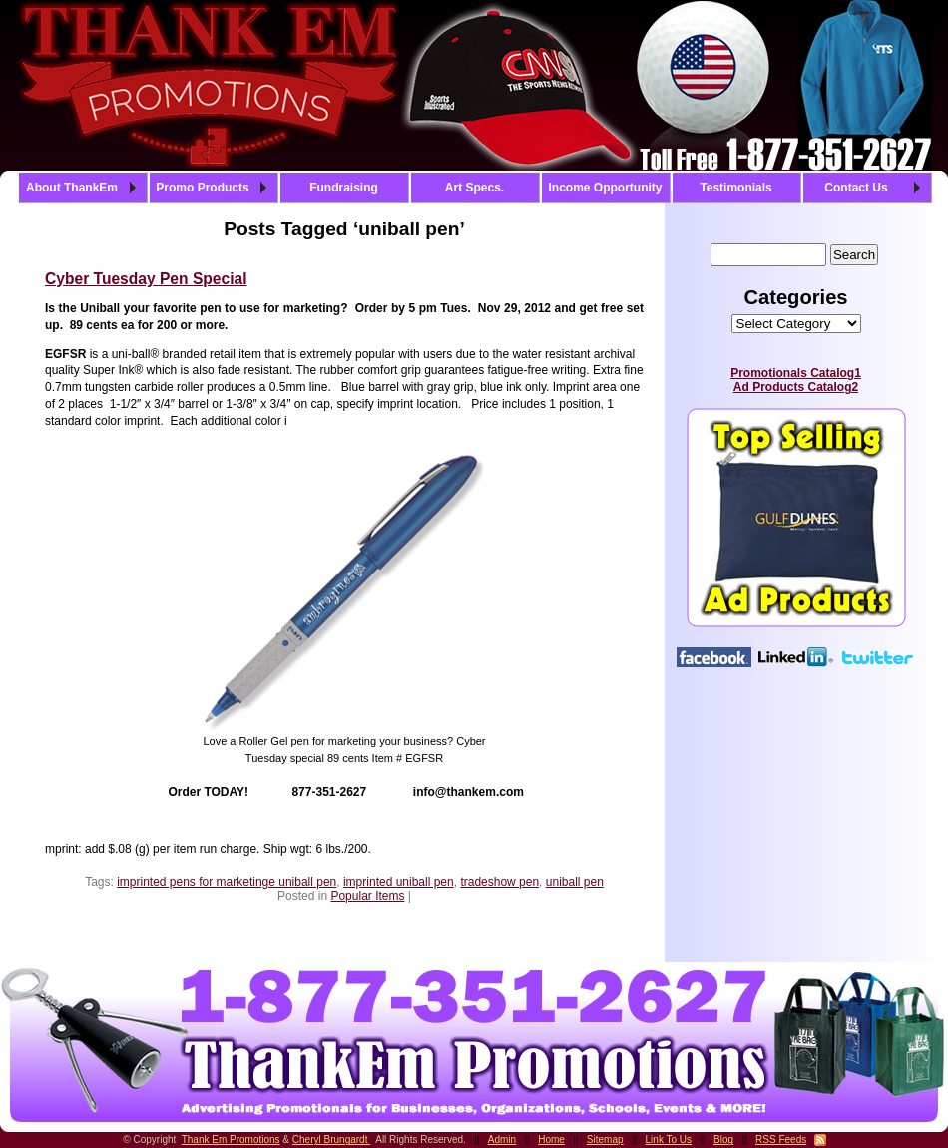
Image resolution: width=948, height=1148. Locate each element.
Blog (723, 1139)
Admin (502, 1139)
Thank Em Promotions (231, 1139)
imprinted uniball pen (398, 882)
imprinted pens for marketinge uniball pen (226, 882)
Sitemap (605, 1139)
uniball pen (575, 882)
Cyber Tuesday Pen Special (146, 278)
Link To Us (669, 1139)
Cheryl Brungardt (331, 1139)
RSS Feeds (780, 1139)
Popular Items (367, 896)
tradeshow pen (499, 882)
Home (551, 1139)
